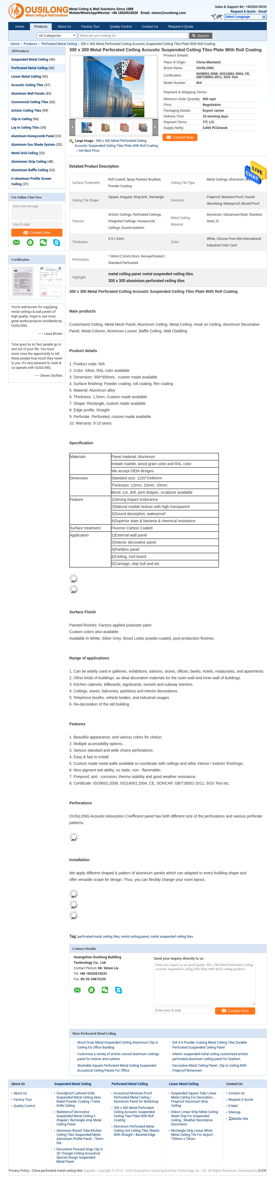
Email (262, 11)
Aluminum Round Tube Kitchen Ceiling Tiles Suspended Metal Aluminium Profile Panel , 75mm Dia (79, 1137)
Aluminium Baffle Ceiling (29, 170)
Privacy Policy (19, 1171)
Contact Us (150, 27)
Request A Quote (243, 11)
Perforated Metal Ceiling (59, 44)
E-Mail (233, 1106)
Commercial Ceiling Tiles (29, 102)
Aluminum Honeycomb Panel (32, 136)
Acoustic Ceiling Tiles (27, 85)
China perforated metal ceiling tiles (57, 1171)
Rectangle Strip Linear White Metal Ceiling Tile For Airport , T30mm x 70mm (192, 1135)
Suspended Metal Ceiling (29, 59)
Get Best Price (89, 151)
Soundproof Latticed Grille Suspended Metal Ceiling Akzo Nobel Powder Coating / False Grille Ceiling (78, 1099)
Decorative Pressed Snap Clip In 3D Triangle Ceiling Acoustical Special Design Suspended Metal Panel (79, 1155)
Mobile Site (238, 1119)
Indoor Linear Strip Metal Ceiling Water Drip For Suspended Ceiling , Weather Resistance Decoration (194, 1118)
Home (19, 27)
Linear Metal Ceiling (26, 76)
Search (203, 36)
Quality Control (120, 27)
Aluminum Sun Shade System (33, 145)
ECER (262, 1171)
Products (40, 27)
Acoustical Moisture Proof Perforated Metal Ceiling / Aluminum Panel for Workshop (136, 1097)
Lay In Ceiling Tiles (25, 128)
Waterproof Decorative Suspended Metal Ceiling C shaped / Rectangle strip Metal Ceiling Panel (78, 1118)
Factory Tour (90, 27)
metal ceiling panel (135, 937)
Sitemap (235, 1112)
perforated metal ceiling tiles (98, 937)
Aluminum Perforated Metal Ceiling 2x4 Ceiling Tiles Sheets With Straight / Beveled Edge (137, 1131)
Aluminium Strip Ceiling (28, 162)
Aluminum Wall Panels (28, 93)
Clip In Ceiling (21, 119)
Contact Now (36, 233)
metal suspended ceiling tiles (171, 937)
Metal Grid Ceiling (24, 153)
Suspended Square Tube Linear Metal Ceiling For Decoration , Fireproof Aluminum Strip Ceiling (193, 1099)
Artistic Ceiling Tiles (26, 111)
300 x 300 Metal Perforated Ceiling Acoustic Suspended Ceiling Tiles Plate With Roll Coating (134, 1114)
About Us (64, 27)
